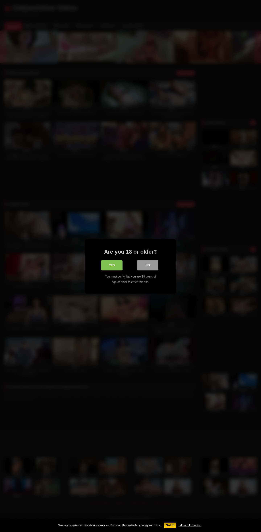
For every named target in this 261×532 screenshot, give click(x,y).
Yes (112, 265)
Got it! (170, 525)
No (148, 265)
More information (190, 525)
